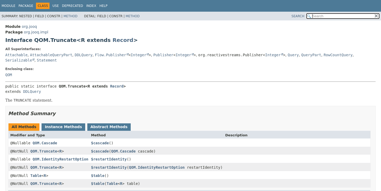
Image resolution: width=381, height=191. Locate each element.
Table (36, 175)
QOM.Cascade (45, 143)
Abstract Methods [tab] (109, 127)
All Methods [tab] (24, 127)
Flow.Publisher (110, 55)
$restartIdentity (109, 159)
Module (8, 6)
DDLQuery (83, 55)
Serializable (18, 60)
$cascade (100, 143)
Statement (47, 60)
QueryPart (311, 55)
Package (26, 6)
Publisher (163, 55)
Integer (138, 55)
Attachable (16, 55)
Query (293, 55)
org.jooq (29, 26)
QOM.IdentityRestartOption (60, 159)
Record (122, 40)
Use (55, 6)
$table (98, 175)
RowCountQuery (338, 55)
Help (103, 6)
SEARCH (298, 16)
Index (91, 6)
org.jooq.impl (36, 32)
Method (71, 16)
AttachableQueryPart (51, 55)
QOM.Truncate (43, 151)
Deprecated (72, 6)
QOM (8, 75)
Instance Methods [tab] (63, 127)
